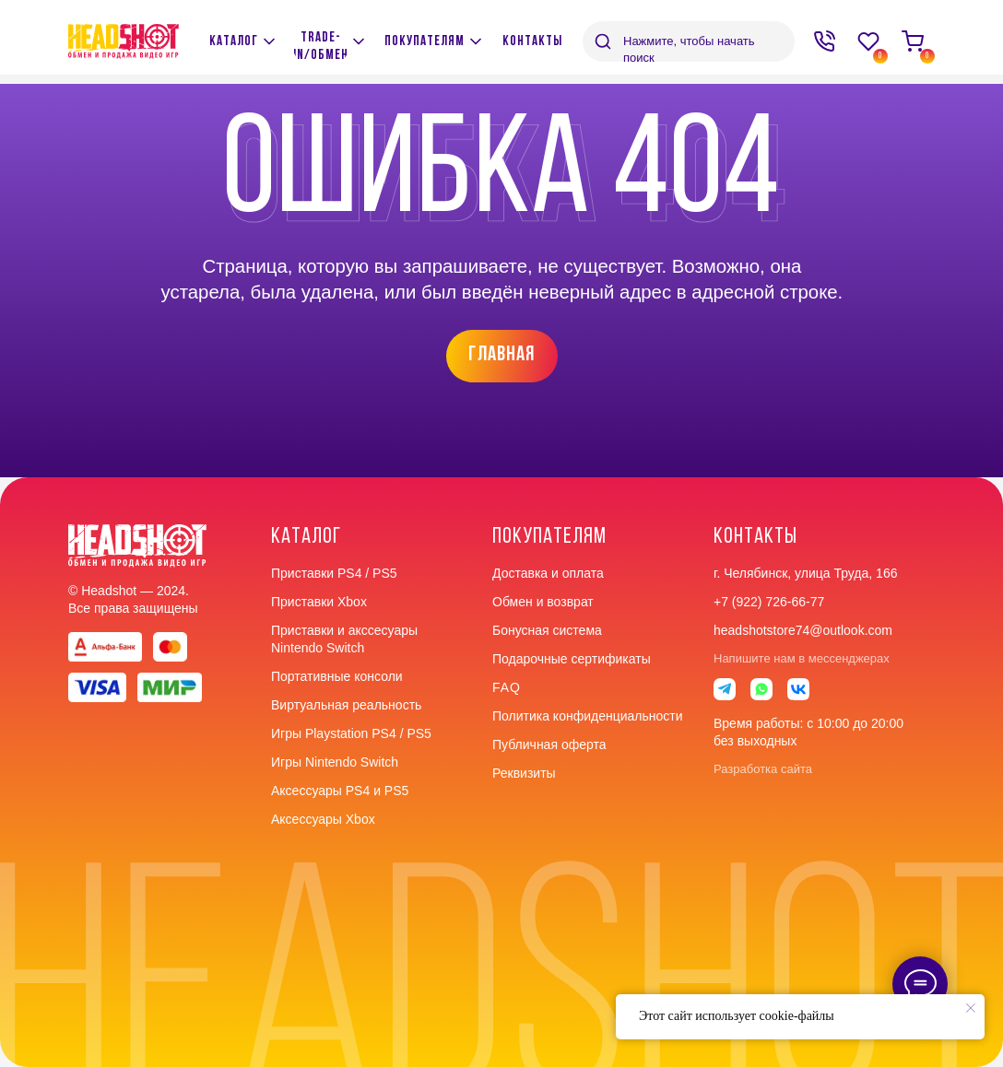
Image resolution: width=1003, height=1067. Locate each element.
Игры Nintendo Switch (334, 762)
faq (506, 687)
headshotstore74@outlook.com (803, 630)
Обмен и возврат (543, 601)
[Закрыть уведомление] (971, 1008)
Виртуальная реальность (346, 705)
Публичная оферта (549, 744)
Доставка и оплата (548, 573)
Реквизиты (524, 773)
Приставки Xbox (319, 601)
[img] (358, 41)
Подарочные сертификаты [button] (571, 658)
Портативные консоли (337, 676)
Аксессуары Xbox (323, 819)
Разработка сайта (763, 769)
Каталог (306, 537)
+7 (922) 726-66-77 (769, 601)
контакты (755, 537)
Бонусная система (547, 630)
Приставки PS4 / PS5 (334, 573)
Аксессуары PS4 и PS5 (339, 790)
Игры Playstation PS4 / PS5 (351, 733)
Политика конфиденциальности (587, 716)
